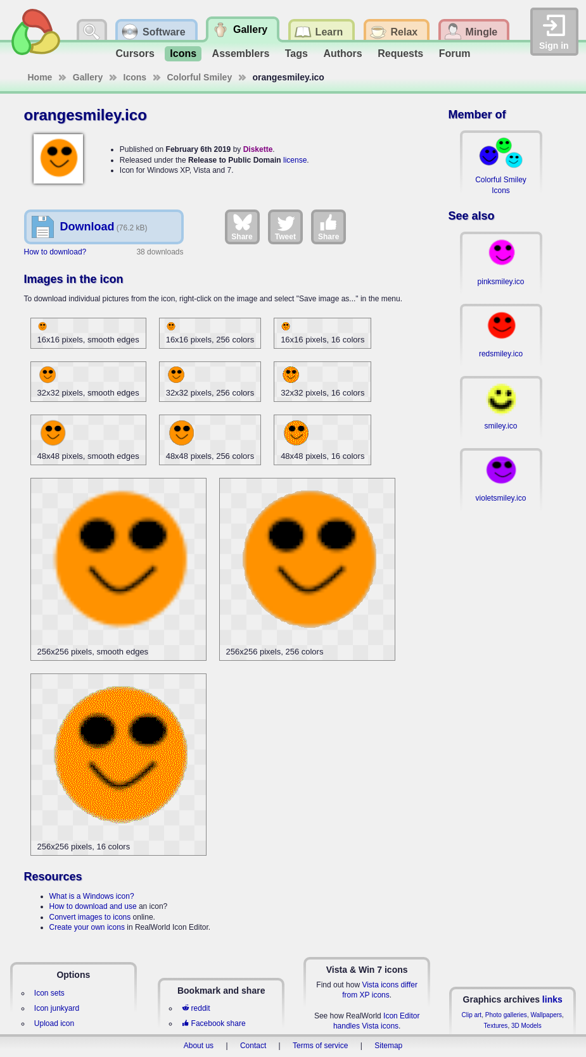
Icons (183, 53)
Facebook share (213, 1023)
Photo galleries (506, 1014)
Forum (455, 53)
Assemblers (241, 53)
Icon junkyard (56, 1008)
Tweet (285, 226)
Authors (342, 53)
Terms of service (320, 1045)
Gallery (88, 77)
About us (198, 1045)
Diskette (258, 149)
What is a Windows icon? (91, 896)
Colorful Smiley (199, 77)
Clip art (471, 1014)
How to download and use (93, 906)
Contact (253, 1045)
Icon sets (49, 993)
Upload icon (54, 1023)
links (552, 999)
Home (40, 77)
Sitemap (388, 1045)
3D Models (526, 1025)
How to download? (55, 251)
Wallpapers (546, 1014)
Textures (496, 1025)
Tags (296, 53)
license (295, 160)
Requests (400, 53)
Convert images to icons (90, 917)
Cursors (135, 53)
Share (241, 226)
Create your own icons (87, 927)
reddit (196, 1008)
